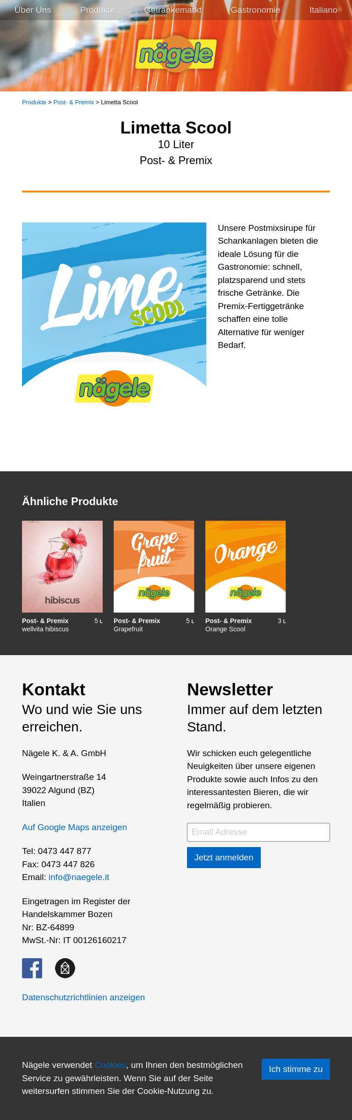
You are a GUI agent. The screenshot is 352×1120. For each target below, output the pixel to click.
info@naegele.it (79, 877)
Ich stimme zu (296, 1069)
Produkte (97, 10)
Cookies (110, 1065)
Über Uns (33, 10)
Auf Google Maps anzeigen (74, 827)
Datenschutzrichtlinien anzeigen (83, 997)
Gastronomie (255, 10)
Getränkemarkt (173, 10)
